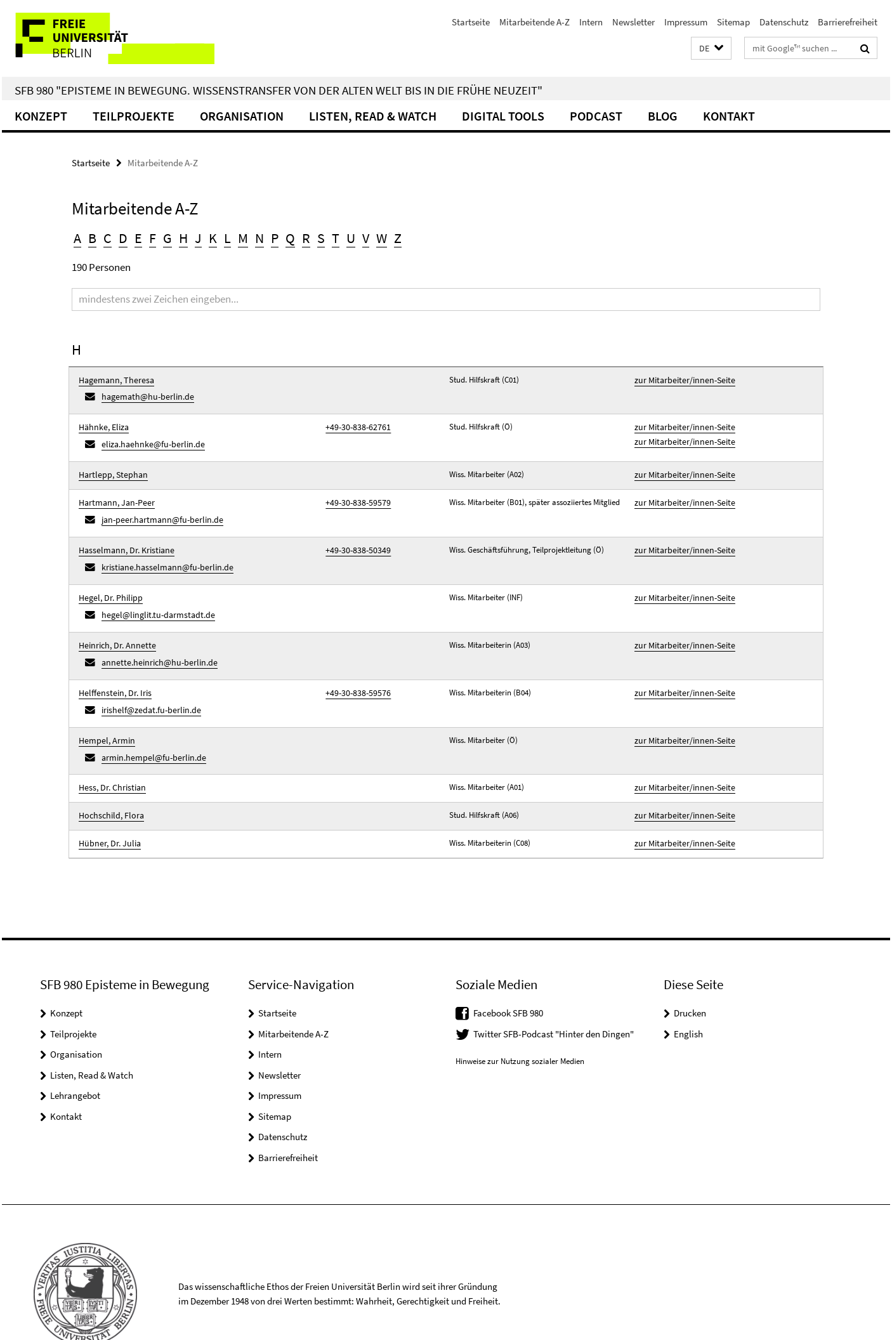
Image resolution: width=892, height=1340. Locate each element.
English (688, 990)
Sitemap (733, 22)
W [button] (381, 238)
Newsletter (633, 22)
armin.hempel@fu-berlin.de (149, 722)
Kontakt (729, 116)
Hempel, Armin (104, 707)
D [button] (123, 238)
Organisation (242, 116)
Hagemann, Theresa (113, 379)
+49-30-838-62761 (354, 422)
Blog (663, 116)
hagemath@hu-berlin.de (143, 394)
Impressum (685, 22)
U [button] (350, 238)
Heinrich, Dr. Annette (113, 620)
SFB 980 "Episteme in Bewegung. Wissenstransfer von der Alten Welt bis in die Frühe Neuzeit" (278, 90)
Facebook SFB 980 (508, 970)
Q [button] (290, 238)
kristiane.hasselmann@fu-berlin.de (161, 549)
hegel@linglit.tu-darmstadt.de (152, 593)
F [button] (152, 238)
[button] (711, 48)
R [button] (306, 238)
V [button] (365, 238)
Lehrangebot (75, 1052)
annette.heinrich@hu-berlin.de (154, 636)
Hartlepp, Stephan (110, 466)
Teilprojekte (133, 116)
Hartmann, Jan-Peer (113, 491)
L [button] (227, 238)
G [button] (167, 238)
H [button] (183, 238)
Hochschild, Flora (108, 776)
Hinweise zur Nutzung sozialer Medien (520, 1017)
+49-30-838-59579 (354, 491)
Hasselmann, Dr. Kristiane (122, 534)
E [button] (138, 238)
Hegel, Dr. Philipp (107, 577)
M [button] (243, 238)
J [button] (198, 238)
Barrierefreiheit (847, 22)
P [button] (275, 238)
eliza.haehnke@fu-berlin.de (148, 437)
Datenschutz (783, 22)
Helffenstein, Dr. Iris (111, 664)
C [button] (107, 238)
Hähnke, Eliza (102, 422)
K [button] (213, 238)
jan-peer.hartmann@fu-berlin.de (157, 506)
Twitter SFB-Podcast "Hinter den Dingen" (553, 990)
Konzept (41, 116)
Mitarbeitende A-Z (534, 22)
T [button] (335, 238)
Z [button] (398, 238)
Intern (591, 22)
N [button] (259, 238)
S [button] (321, 238)
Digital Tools (503, 116)
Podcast (596, 116)
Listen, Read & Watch (372, 116)
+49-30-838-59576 (354, 664)
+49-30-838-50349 (354, 534)
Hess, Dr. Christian (109, 750)
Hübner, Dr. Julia (107, 801)
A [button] (77, 238)
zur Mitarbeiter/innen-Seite (680, 379)
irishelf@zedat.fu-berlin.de (147, 679)
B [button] (92, 238)
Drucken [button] (690, 970)
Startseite (471, 22)
